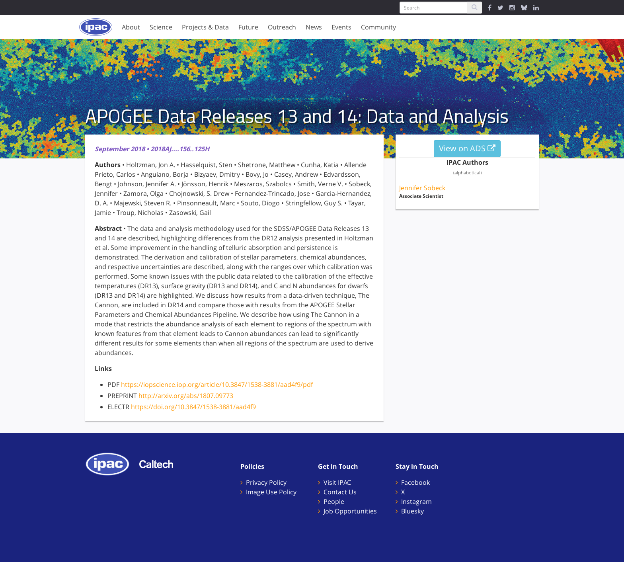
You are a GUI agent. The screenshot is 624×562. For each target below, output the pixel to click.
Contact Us (340, 492)
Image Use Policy (271, 492)
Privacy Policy (266, 482)
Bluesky (412, 511)
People (334, 501)
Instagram (416, 501)
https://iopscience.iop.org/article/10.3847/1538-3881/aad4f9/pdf (217, 384)
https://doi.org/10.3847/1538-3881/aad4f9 (193, 406)
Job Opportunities (350, 511)
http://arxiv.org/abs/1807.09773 (185, 395)
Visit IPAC (337, 482)
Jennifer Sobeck (422, 187)
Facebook (415, 482)
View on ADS (467, 148)
